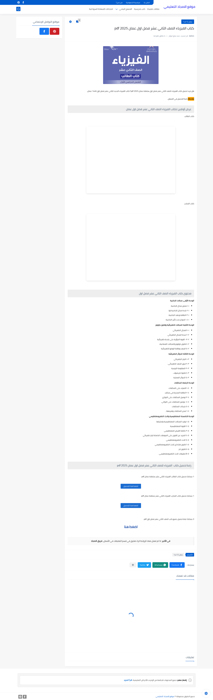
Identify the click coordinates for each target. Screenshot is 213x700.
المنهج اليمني (125, 9)
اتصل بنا (147, 2)
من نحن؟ (119, 2)
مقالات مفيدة (153, 9)
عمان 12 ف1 (187, 21)
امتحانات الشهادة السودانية (101, 9)
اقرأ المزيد (128, 680)
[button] (177, 565)
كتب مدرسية (139, 9)
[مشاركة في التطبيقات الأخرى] (132, 564)
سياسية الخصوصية (133, 2)
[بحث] (18, 9)
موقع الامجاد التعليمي (179, 7)
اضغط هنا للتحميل (130, 486)
